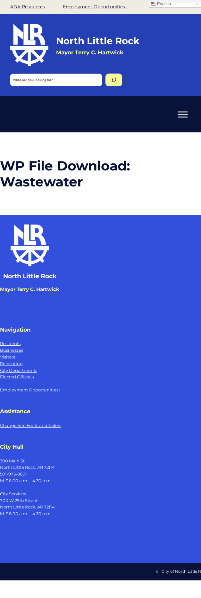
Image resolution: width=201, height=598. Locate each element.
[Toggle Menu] (183, 114)
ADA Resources (27, 6)
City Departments (18, 370)
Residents (10, 343)
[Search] (113, 80)
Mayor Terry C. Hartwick (29, 289)
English (161, 3)
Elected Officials (17, 376)
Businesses (11, 350)
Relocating (11, 363)
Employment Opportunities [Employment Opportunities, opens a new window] (95, 6)
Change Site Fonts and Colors (30, 425)
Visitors (7, 356)
